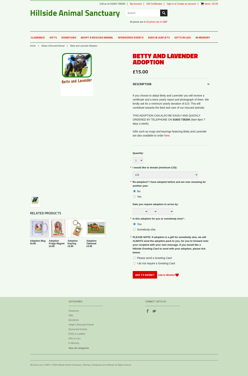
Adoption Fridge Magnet (57, 242)
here (167, 135)
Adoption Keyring (73, 242)
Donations (68, 37)
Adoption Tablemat (92, 242)
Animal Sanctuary (75, 13)
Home (33, 46)
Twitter (154, 311)
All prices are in (156, 22)
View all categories (78, 348)
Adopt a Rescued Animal (97, 37)
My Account (136, 3)
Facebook (147, 311)
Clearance (38, 37)
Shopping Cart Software (103, 365)
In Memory (202, 37)
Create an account (186, 3)
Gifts (53, 37)
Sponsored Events (130, 37)
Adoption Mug (38, 241)
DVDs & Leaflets (159, 37)
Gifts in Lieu (182, 37)
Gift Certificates (154, 3)
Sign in (170, 3)
